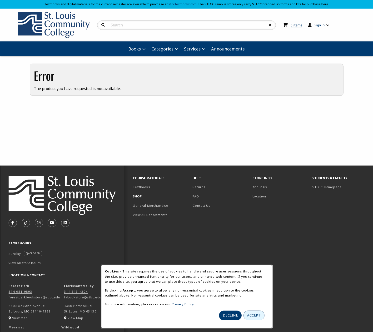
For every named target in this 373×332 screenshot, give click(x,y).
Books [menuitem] (134, 49)
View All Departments (150, 215)
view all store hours (25, 263)
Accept (254, 315)
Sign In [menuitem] (319, 25)
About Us (260, 187)
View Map (20, 318)
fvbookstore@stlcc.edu (82, 297)
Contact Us (201, 205)
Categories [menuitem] (162, 49)
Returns (199, 187)
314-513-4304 (76, 291)
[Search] (103, 25)
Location (259, 196)
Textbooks (158, 187)
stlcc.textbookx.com (182, 4)
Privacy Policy (183, 304)
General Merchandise (150, 205)
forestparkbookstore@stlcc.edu (34, 297)
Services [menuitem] (192, 49)
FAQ (196, 196)
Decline (230, 315)
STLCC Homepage (340, 187)
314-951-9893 (20, 291)
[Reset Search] (270, 25)
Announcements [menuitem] (228, 49)
